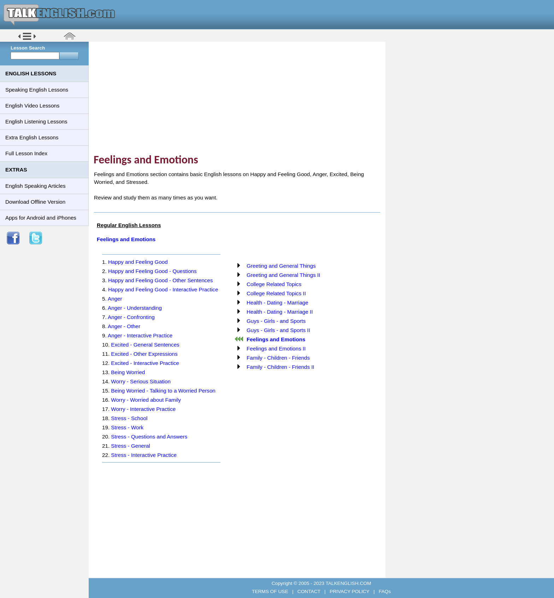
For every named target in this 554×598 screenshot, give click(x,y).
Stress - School (129, 418)
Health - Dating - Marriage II (280, 312)
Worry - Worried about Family (146, 400)
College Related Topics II (276, 293)
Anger (115, 299)
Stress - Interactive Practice (144, 455)
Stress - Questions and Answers (149, 437)
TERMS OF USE (270, 591)
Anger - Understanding (135, 308)
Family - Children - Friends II (280, 367)
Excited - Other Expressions (144, 354)
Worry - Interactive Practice (143, 409)
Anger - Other (124, 326)
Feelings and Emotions (126, 239)
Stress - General (130, 446)
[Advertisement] (239, 97)
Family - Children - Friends (278, 358)
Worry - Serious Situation (141, 381)
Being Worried (128, 372)
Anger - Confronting (131, 317)
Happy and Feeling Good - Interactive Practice (163, 289)
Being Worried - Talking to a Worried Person (163, 391)
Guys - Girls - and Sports (276, 321)
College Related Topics (274, 284)
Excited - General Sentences (145, 345)
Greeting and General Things (281, 266)
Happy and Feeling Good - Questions (152, 271)
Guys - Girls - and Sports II (278, 330)
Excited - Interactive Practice (145, 363)
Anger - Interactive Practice (140, 335)
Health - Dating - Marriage (277, 303)
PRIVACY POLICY (349, 591)
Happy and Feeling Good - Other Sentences (160, 280)
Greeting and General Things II (283, 275)
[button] (27, 39)
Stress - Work (127, 427)
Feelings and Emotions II (276, 349)
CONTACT (309, 591)
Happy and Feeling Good (138, 262)
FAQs (384, 591)
